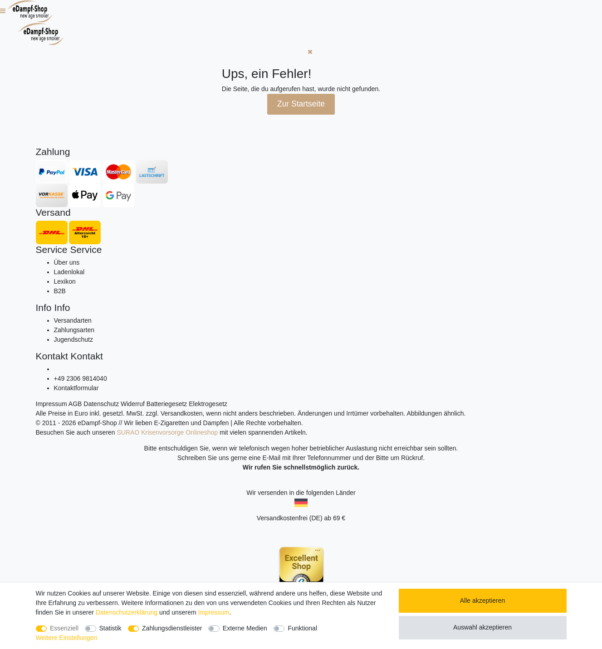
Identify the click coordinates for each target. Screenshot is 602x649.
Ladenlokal (69, 272)
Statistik (110, 628)
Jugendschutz (73, 339)
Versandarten (73, 320)
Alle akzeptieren (482, 600)
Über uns (67, 262)
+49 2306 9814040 (80, 378)
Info (44, 307)
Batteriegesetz (167, 403)
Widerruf (133, 403)
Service (52, 249)
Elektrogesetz (208, 403)
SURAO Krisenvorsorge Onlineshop (167, 432)
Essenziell (64, 628)
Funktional (302, 628)
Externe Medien (245, 628)
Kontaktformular (76, 388)
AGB (75, 403)
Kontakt (52, 356)
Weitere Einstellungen (67, 637)
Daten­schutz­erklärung (126, 612)
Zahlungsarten (74, 330)
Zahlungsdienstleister (172, 628)
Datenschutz (101, 403)
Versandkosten (182, 413)
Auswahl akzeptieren (482, 627)
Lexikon (65, 281)
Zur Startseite (301, 103)
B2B (60, 291)
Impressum (51, 403)
